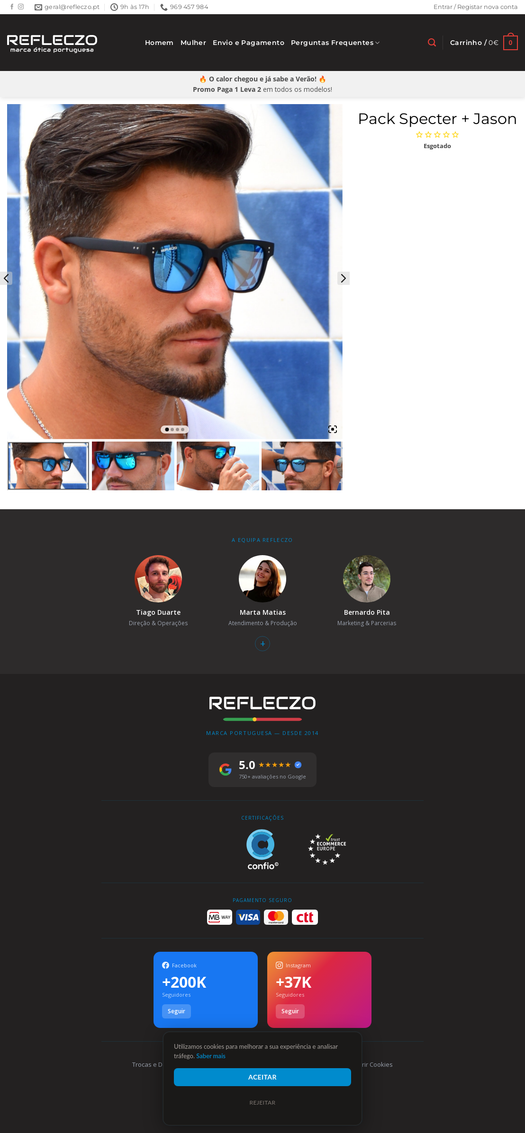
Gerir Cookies (373, 1064)
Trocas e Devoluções (162, 1064)
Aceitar (262, 1077)
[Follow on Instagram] (21, 7)
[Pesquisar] (432, 42)
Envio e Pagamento (248, 42)
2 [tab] (172, 429)
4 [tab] (182, 429)
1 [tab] (167, 430)
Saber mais (211, 1056)
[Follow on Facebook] (12, 7)
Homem (159, 42)
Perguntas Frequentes (335, 42)
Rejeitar (262, 1102)
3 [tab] (177, 429)
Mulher (193, 42)
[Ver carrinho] (484, 43)
